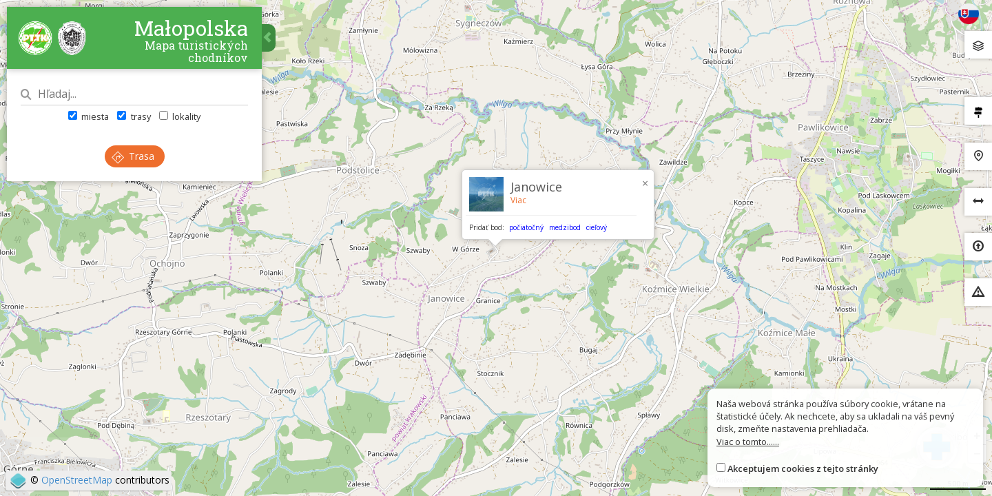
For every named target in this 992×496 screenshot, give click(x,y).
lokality (179, 116)
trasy (133, 116)
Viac (518, 200)
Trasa (133, 156)
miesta (88, 116)
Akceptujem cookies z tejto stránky (802, 468)
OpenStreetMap (76, 479)
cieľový (596, 227)
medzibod (565, 227)
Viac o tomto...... (747, 441)
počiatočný (526, 227)
